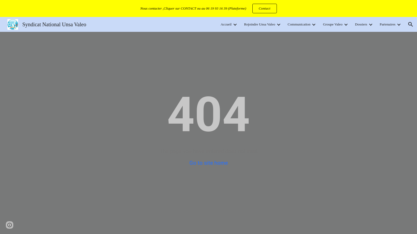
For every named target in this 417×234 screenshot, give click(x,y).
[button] (410, 24)
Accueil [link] (225, 24)
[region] (208, 8)
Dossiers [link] (361, 24)
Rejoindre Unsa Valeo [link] (259, 24)
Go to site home (208, 163)
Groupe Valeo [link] (332, 24)
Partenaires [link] (387, 24)
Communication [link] (299, 24)
